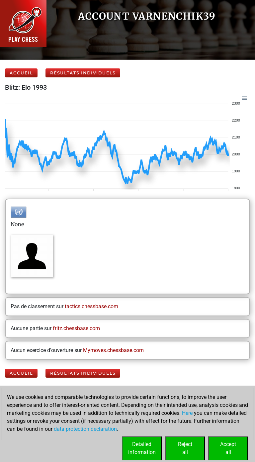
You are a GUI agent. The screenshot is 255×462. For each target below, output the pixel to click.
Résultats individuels (83, 72)
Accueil (21, 72)
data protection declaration (85, 429)
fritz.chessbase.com (76, 328)
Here (187, 413)
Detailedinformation (142, 448)
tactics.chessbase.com (91, 306)
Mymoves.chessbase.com (113, 350)
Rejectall (185, 448)
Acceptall (228, 448)
